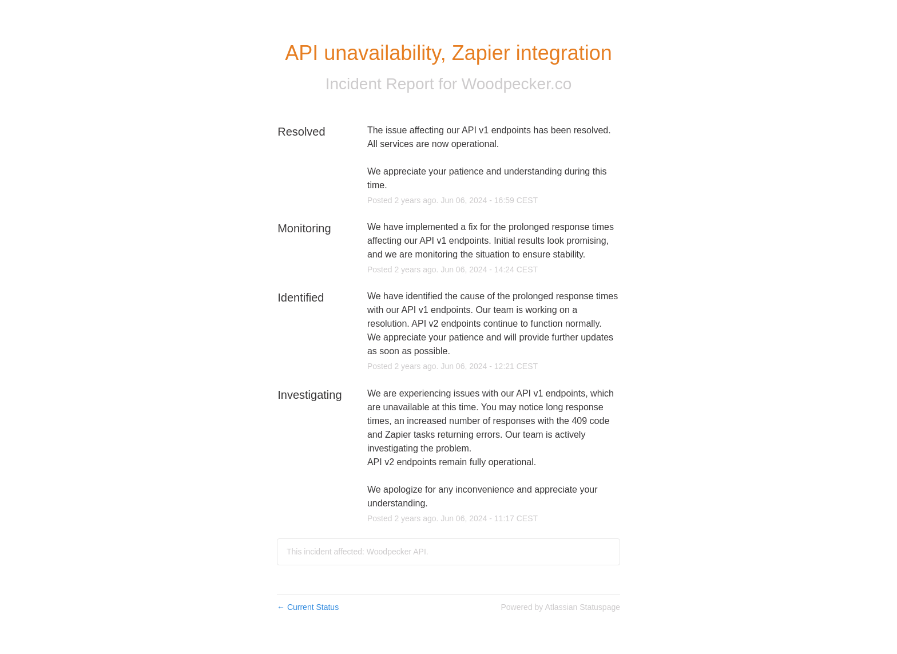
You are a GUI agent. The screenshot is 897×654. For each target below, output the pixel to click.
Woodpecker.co (517, 84)
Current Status (308, 607)
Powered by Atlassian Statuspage (560, 607)
